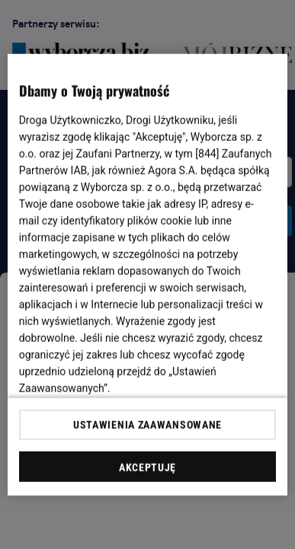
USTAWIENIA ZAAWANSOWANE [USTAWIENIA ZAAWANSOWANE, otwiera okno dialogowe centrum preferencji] (147, 425)
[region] (148, 274)
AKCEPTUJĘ (147, 467)
